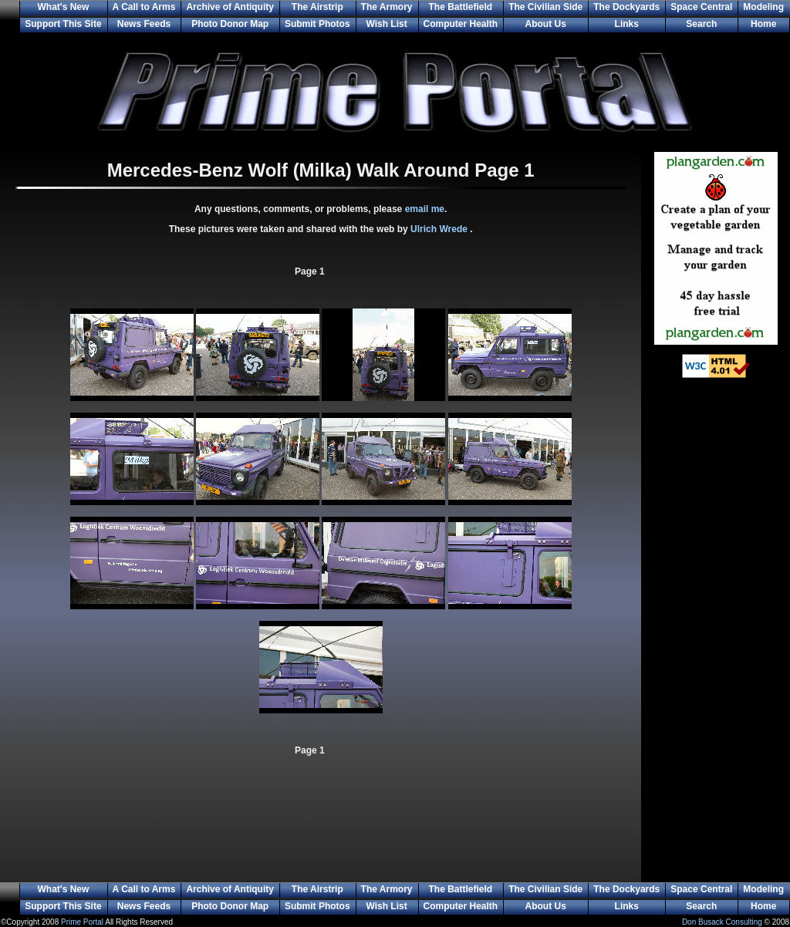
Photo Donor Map (229, 24)
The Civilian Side (545, 7)
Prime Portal (82, 922)
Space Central (701, 7)
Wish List (386, 24)
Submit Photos (317, 24)
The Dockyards (626, 7)
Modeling (763, 7)
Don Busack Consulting (722, 922)
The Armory (387, 7)
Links (627, 24)
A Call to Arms (144, 7)
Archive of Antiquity (230, 7)
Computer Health (461, 24)
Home (763, 24)
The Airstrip (317, 7)
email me (424, 209)
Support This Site (63, 24)
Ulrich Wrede (440, 229)
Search (701, 24)
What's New (63, 7)
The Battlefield (461, 7)
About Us (545, 24)
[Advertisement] (716, 640)
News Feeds (143, 24)
